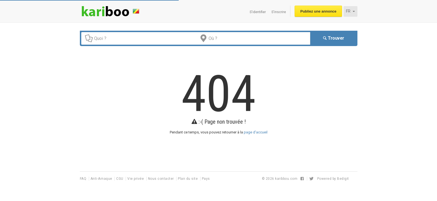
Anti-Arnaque (101, 179)
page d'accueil (256, 132)
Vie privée (136, 179)
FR (350, 11)
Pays (206, 179)
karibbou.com (286, 179)
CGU (120, 179)
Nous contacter (161, 179)
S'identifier (258, 12)
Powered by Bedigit (333, 179)
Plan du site (188, 179)
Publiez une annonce (318, 11)
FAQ (83, 179)
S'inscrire (278, 12)
